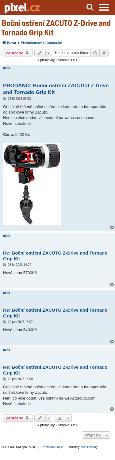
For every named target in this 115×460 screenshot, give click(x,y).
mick (6, 68)
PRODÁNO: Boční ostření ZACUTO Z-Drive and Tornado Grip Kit (56, 89)
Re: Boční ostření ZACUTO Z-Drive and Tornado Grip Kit (55, 255)
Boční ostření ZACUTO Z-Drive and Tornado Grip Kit (56, 27)
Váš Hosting (89, 447)
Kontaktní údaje (52, 447)
